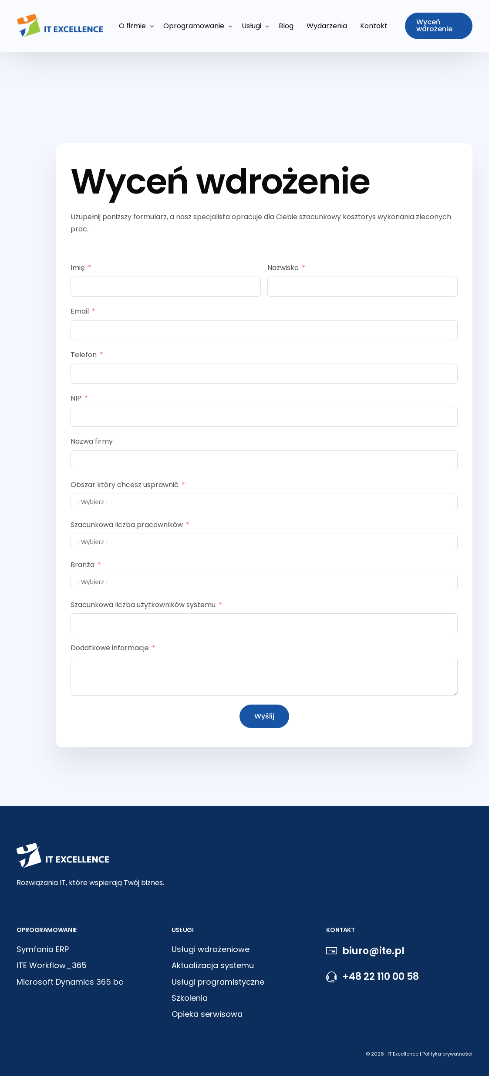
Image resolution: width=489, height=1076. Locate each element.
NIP (76, 398)
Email (80, 311)
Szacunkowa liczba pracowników (127, 525)
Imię (78, 268)
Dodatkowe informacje (110, 648)
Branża (82, 565)
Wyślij (264, 716)
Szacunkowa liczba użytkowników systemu (143, 605)
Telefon (84, 355)
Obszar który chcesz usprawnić (125, 485)
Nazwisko (283, 268)
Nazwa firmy (92, 441)
